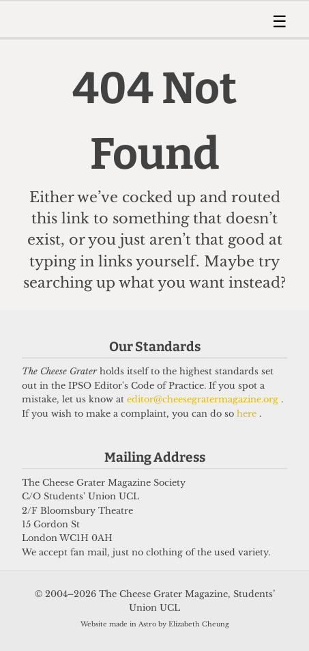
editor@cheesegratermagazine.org (204, 399)
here (248, 413)
